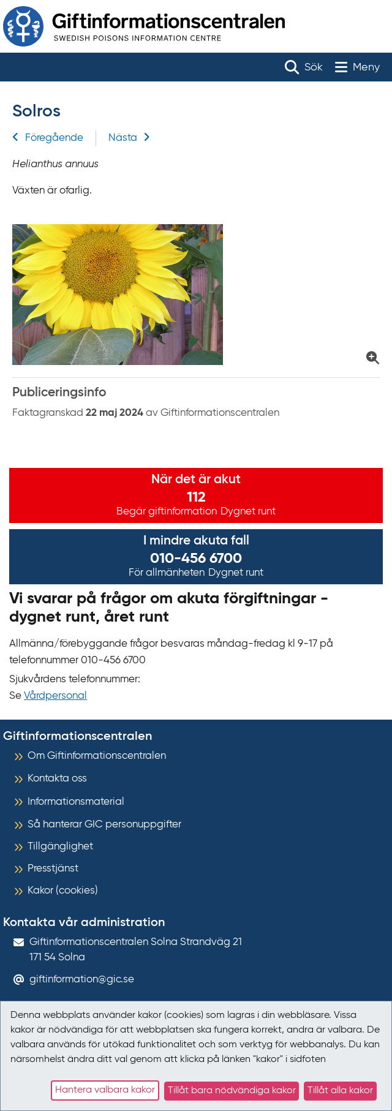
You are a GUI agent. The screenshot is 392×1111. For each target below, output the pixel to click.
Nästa (129, 138)
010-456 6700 (196, 558)
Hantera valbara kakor (105, 1090)
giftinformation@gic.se (81, 979)
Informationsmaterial (76, 802)
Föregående (47, 138)
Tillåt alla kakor (340, 1091)
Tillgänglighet (60, 847)
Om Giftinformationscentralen (97, 756)
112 (196, 497)
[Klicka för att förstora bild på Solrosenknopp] (196, 294)
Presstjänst (53, 869)
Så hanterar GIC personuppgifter (104, 824)
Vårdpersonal (55, 696)
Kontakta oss (57, 779)
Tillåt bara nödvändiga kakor (232, 1091)
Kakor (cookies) (63, 891)
